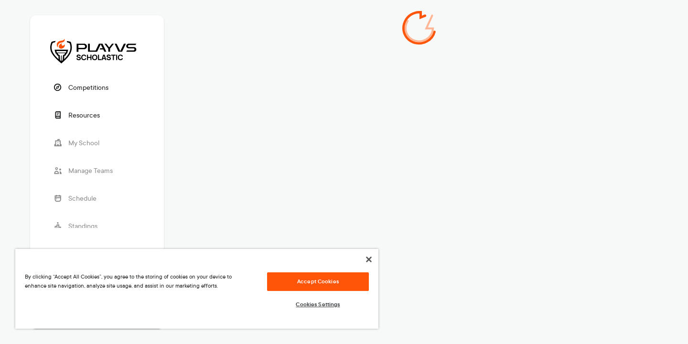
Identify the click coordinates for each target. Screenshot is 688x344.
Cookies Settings (318, 304)
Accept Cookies (318, 281)
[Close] (369, 259)
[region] (196, 289)
